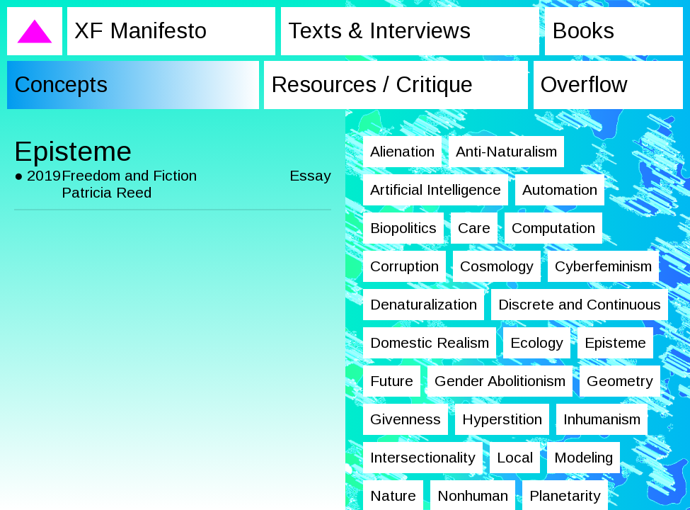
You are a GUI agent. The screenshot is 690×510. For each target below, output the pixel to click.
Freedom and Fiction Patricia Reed (129, 183)
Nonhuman (472, 495)
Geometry (620, 381)
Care (474, 228)
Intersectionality (423, 457)
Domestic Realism (429, 342)
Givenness (405, 419)
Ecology (536, 342)
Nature (393, 495)
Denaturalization (423, 304)
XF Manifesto (140, 30)
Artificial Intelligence (435, 189)
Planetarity (565, 495)
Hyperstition (502, 419)
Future (391, 381)
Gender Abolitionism (500, 381)
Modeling (583, 457)
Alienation (402, 151)
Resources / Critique (374, 84)
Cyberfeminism (603, 266)
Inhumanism (601, 419)
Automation (559, 189)
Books (581, 30)
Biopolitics (403, 228)
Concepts (60, 84)
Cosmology (497, 266)
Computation (553, 228)
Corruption (404, 266)
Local (515, 457)
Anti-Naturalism (506, 151)
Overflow (583, 84)
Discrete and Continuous (579, 304)
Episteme (615, 342)
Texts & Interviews (378, 30)
